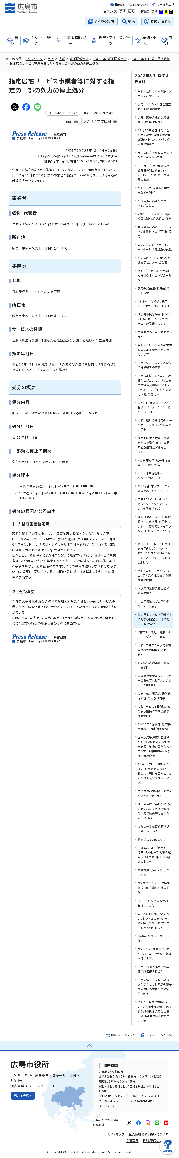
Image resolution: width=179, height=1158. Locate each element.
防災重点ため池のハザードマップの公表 (155, 203)
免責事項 (132, 1140)
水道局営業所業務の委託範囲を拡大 (153, 590)
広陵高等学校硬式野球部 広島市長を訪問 (154, 829)
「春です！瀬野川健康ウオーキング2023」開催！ (154, 634)
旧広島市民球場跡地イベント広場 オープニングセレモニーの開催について (154, 319)
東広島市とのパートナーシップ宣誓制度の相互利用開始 (155, 232)
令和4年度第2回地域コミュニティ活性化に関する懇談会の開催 (154, 576)
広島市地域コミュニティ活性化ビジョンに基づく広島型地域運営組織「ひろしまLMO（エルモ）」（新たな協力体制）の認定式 (154, 385)
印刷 (69, 121)
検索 (131, 21)
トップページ (34, 58)
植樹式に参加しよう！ (152, 839)
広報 (62, 58)
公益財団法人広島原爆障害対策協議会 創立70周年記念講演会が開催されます (153, 445)
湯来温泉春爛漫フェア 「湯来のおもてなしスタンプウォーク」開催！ (154, 681)
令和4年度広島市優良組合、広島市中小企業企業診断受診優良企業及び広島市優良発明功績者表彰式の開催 (154, 1011)
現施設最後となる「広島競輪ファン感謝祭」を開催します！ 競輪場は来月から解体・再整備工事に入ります (154, 526)
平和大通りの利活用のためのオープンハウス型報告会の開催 (155, 425)
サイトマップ (116, 1134)
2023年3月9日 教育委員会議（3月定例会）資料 (154, 726)
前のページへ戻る (123, 1035)
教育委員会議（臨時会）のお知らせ (154, 290)
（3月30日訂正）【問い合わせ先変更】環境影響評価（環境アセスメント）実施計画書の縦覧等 (154, 137)
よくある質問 (104, 21)
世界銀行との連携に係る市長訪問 (153, 665)
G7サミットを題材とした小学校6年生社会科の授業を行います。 (155, 954)
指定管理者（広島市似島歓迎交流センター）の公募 (154, 260)
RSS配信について (156, 1140)
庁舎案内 (26, 1095)
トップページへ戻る (159, 1035)
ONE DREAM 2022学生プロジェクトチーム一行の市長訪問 (154, 407)
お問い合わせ (161, 21)
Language (141, 4)
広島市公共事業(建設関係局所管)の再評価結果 (154, 696)
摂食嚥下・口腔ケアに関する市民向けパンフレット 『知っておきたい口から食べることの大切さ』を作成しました (154, 553)
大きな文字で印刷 (97, 121)
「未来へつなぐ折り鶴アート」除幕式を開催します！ (154, 303)
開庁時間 (111, 1065)
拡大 (130, 11)
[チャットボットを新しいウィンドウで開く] (167, 1153)
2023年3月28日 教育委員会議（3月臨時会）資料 (155, 216)
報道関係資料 (79, 58)
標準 (122, 11)
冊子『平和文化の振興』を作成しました (154, 903)
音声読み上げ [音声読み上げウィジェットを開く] (165, 4)
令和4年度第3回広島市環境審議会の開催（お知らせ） (154, 650)
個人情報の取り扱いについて (149, 1134)
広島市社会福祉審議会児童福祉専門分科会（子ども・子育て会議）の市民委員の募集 (154, 172)
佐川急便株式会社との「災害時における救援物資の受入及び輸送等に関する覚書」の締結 (154, 811)
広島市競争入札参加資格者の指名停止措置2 (153, 969)
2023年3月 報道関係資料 (151, 58)
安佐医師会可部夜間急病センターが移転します (155, 155)
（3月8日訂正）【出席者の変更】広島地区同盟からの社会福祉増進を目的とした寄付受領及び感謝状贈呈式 (155, 773)
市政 (51, 58)
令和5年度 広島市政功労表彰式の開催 (154, 190)
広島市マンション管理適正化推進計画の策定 (154, 106)
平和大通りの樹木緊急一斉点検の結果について (155, 93)
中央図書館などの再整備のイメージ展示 (153, 604)
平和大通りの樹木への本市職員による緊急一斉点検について (155, 350)
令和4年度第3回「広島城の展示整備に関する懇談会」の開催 (154, 711)
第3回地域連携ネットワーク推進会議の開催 (154, 475)
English (121, 4)
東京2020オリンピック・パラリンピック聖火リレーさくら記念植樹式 (154, 504)
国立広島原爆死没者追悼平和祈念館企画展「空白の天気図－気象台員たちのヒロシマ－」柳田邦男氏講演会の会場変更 (155, 746)
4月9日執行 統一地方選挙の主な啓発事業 (154, 462)
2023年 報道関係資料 (109, 58)
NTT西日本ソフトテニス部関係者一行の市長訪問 (154, 488)
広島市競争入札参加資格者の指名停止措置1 (153, 119)
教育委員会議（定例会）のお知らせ (154, 872)
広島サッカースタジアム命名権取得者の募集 (154, 365)
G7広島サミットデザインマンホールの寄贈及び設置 (155, 247)
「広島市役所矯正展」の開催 (154, 938)
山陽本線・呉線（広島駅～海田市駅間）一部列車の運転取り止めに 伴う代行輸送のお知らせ (154, 854)
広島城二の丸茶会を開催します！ (155, 334)
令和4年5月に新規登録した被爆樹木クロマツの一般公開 (155, 275)
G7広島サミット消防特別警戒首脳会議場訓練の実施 (154, 888)
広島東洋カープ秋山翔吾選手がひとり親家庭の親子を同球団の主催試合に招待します (155, 987)
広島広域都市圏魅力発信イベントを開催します (155, 793)
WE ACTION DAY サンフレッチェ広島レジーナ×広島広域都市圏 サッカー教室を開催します (154, 920)
